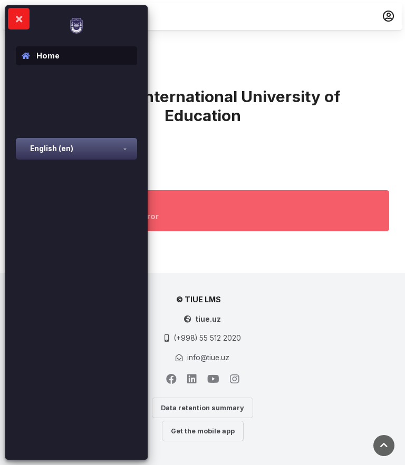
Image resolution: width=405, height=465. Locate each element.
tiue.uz (208, 319)
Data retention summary (202, 408)
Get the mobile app (203, 431)
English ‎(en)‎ (51, 148)
